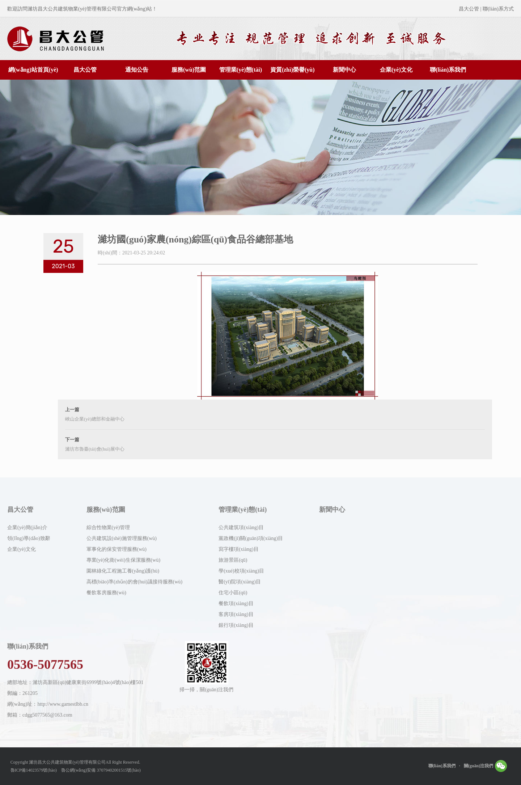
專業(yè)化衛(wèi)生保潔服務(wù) (123, 560)
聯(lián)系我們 (448, 70)
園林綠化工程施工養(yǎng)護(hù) (123, 571)
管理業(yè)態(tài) (240, 70)
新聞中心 (344, 70)
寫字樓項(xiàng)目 (238, 549)
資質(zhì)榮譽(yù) (292, 70)
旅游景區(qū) (233, 560)
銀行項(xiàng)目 (236, 625)
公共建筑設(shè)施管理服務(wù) (121, 538)
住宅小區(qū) (233, 592)
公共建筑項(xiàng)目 (241, 527)
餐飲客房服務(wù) (106, 592)
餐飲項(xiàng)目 (236, 603)
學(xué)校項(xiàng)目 (241, 571)
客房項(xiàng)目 (236, 614)
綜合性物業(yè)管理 (108, 527)
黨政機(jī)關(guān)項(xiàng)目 (251, 538)
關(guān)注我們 (485, 764)
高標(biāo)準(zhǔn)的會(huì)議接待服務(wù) (134, 581)
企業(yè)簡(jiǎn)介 (27, 527)
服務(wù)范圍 (188, 70)
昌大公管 (85, 70)
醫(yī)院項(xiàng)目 (240, 581)
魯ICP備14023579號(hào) (33, 770)
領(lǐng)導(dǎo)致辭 (28, 538)
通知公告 (136, 70)
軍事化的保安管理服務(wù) (116, 549)
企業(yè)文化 (396, 70)
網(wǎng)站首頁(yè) (33, 70)
